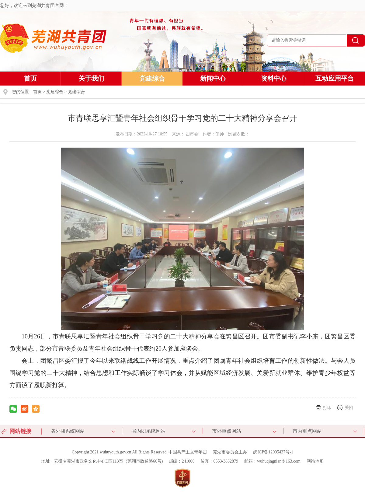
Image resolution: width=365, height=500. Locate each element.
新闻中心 (213, 78)
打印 (327, 407)
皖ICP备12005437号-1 (273, 452)
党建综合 (152, 78)
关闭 (349, 407)
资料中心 (274, 78)
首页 (30, 78)
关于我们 (91, 78)
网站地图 (315, 461)
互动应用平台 (334, 78)
